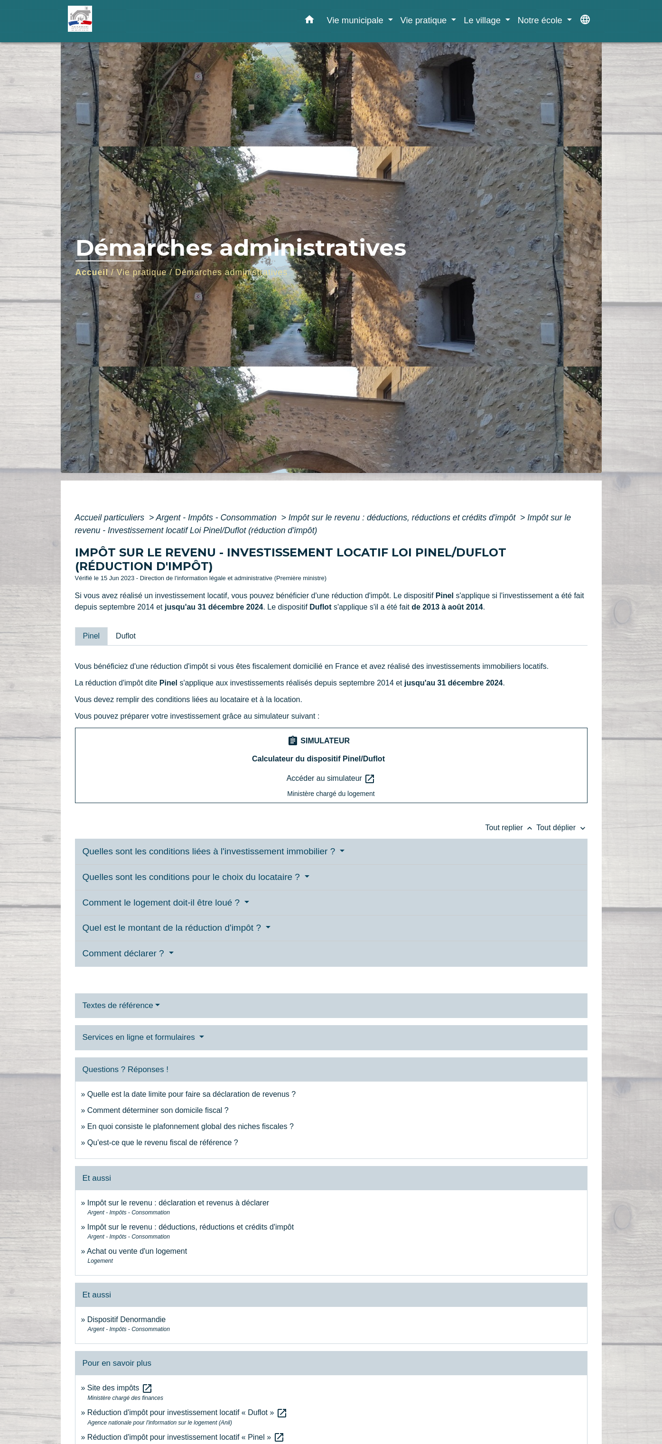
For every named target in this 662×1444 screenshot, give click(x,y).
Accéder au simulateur (331, 779)
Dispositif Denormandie (126, 1319)
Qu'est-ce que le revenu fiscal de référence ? (162, 1143)
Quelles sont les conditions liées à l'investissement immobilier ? (210, 851)
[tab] (91, 636)
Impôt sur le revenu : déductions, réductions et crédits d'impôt (403, 517)
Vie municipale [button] (355, 20)
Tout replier (511, 828)
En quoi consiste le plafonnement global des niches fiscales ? (190, 1126)
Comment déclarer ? (125, 953)
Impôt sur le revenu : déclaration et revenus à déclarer (178, 1203)
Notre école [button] (541, 20)
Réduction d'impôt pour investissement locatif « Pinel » (186, 1437)
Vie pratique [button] (425, 20)
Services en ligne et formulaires (140, 1037)
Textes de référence (118, 1005)
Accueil (92, 272)
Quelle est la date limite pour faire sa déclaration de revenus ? (191, 1094)
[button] (309, 21)
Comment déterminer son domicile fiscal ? (158, 1110)
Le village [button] (483, 20)
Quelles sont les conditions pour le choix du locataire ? (193, 877)
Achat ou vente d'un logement (137, 1251)
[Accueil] (127, 21)
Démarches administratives (231, 272)
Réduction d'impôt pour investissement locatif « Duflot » (187, 1412)
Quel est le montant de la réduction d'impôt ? (173, 928)
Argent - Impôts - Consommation (217, 517)
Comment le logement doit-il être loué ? (162, 902)
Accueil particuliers (111, 517)
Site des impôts (120, 1388)
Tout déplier (561, 828)
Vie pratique (142, 272)
